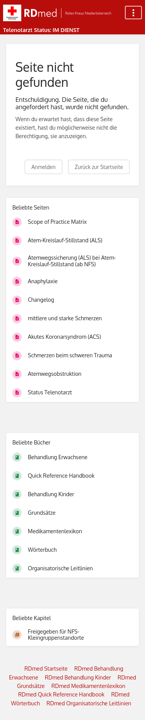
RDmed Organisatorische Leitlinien (88, 703)
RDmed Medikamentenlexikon (88, 686)
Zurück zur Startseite (99, 167)
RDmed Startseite (46, 668)
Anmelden (43, 167)
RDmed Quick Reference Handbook (61, 694)
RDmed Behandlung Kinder (78, 677)
